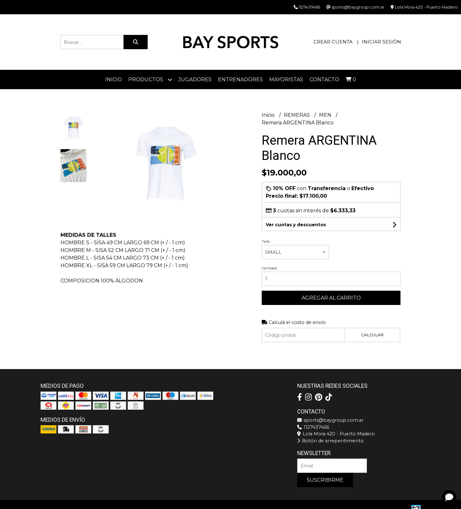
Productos (150, 79)
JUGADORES (195, 79)
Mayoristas (286, 79)
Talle (266, 241)
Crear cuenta (333, 42)
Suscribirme (325, 480)
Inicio (113, 79)
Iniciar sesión (381, 42)
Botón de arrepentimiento (330, 441)
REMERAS (297, 115)
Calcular (372, 335)
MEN (326, 115)
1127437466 (313, 427)
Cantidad (269, 268)
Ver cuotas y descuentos (296, 225)
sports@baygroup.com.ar (330, 420)
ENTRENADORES (240, 79)
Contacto (324, 79)
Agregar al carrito (331, 298)
